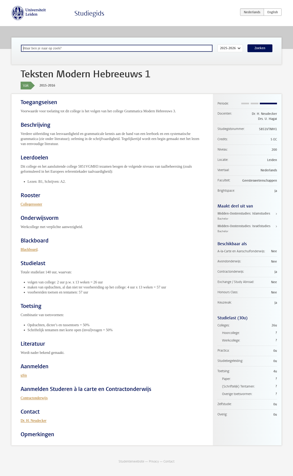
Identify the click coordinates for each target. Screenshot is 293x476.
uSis (24, 375)
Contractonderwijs (34, 398)
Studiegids (89, 13)
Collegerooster (31, 204)
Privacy (154, 461)
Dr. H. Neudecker (33, 420)
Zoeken (260, 48)
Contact (168, 461)
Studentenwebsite (131, 461)
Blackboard (29, 249)
